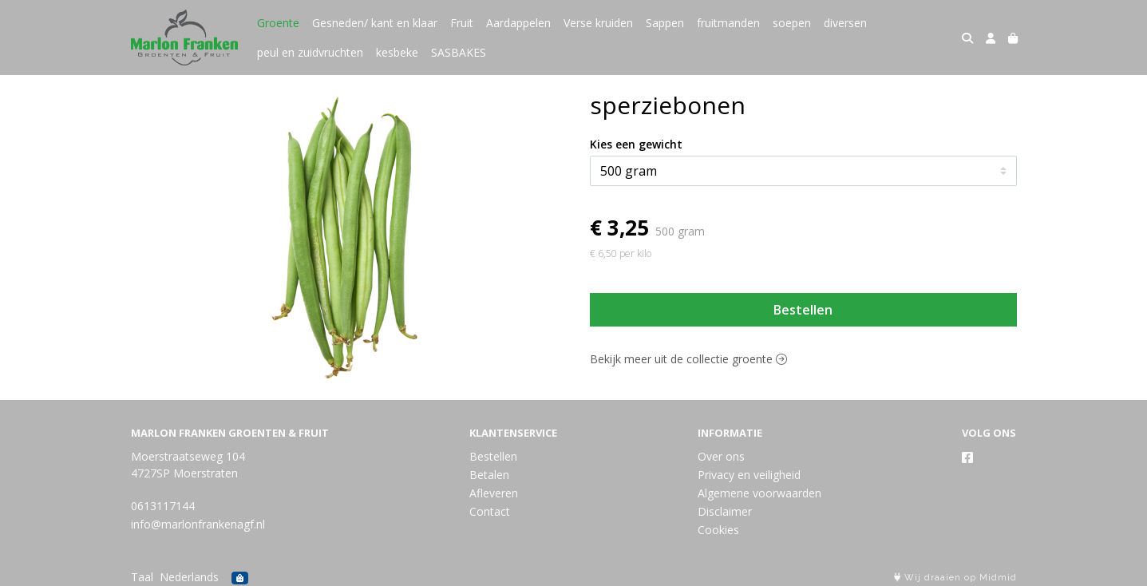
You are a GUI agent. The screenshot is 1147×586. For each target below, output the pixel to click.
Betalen (489, 474)
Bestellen (803, 310)
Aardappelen (518, 22)
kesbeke (397, 52)
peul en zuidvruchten (310, 52)
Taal (142, 576)
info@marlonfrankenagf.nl (198, 524)
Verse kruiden (598, 22)
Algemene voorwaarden (759, 493)
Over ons (721, 456)
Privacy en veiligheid (749, 474)
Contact (489, 511)
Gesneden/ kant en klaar (374, 22)
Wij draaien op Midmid (955, 577)
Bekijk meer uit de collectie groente (688, 358)
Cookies (718, 529)
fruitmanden (728, 22)
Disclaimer (725, 511)
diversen (845, 22)
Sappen (665, 22)
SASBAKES (458, 52)
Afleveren (493, 493)
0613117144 (163, 505)
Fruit (461, 22)
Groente (278, 22)
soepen (792, 22)
